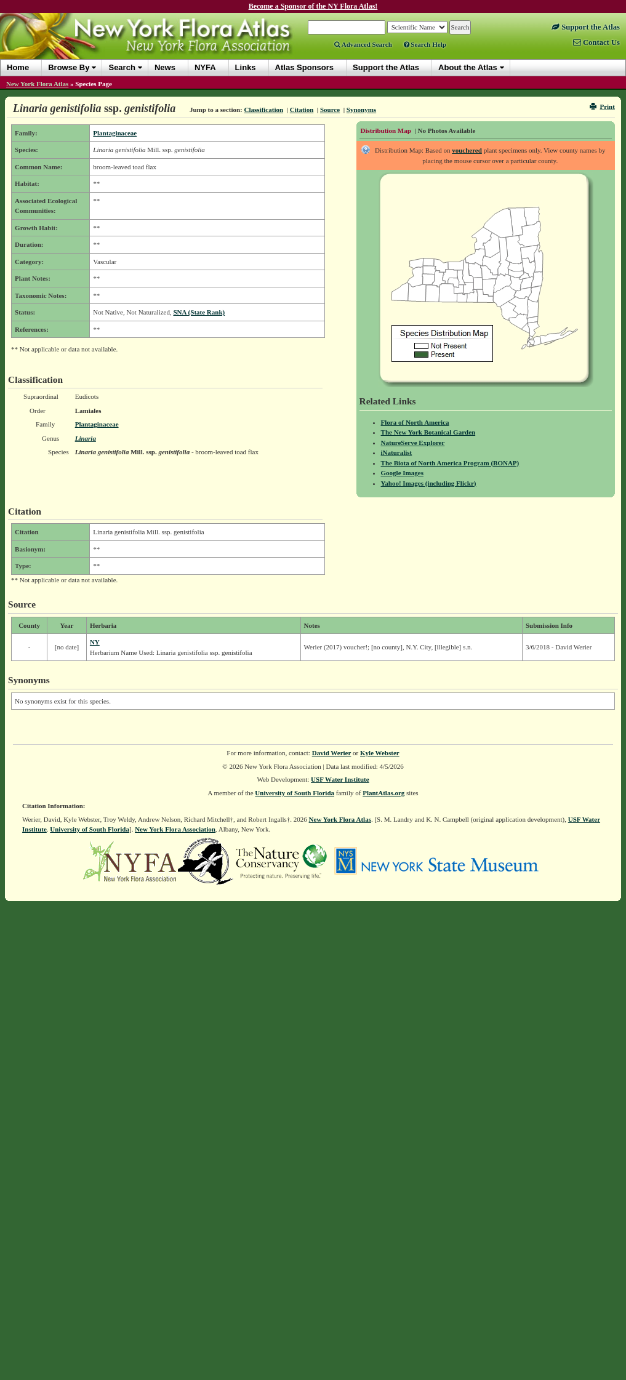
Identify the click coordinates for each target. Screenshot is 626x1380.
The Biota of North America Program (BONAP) (450, 463)
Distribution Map (386, 130)
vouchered (467, 150)
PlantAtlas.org (383, 792)
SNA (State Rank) (199, 312)
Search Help (425, 44)
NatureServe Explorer (413, 442)
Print (602, 106)
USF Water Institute (340, 779)
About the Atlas (467, 67)
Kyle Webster (379, 752)
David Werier (331, 752)
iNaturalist (396, 452)
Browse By (68, 67)
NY (95, 642)
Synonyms (361, 109)
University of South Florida (294, 792)
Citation (302, 109)
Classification (264, 109)
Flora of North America (415, 422)
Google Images (402, 472)
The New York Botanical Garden (428, 432)
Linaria (85, 438)
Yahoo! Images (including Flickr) (428, 483)
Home (18, 67)
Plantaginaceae (115, 133)
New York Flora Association (175, 829)
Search (121, 67)
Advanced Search (363, 44)
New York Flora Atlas (37, 83)
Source (330, 109)
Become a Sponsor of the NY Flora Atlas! (313, 6)
